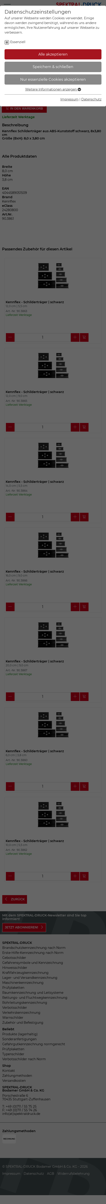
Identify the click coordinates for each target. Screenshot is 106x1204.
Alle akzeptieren (53, 54)
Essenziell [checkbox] (17, 42)
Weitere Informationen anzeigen (53, 89)
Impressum (69, 99)
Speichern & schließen (53, 67)
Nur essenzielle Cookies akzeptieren (53, 79)
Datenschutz (91, 99)
